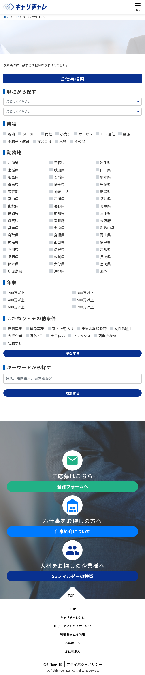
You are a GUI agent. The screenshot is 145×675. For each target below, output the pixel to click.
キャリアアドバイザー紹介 (72, 626)
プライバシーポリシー (84, 664)
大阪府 (103, 219)
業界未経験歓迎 (92, 327)
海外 (101, 270)
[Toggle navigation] (137, 7)
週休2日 (34, 334)
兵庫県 (11, 226)
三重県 (103, 212)
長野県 (57, 205)
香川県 (11, 248)
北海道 (11, 161)
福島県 (11, 176)
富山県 (11, 197)
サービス (83, 133)
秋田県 (57, 169)
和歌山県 (105, 226)
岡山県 (103, 233)
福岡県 (11, 255)
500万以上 (83, 298)
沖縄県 (57, 270)
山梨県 (11, 205)
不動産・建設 (16, 140)
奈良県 (57, 226)
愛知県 (57, 212)
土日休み (55, 334)
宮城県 (11, 169)
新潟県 (103, 190)
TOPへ (72, 595)
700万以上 (83, 306)
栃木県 (103, 176)
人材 (60, 140)
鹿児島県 (12, 270)
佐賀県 (57, 255)
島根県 (57, 233)
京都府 (57, 219)
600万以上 (14, 306)
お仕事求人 (72, 651)
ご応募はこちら (72, 643)
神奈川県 (58, 190)
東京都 (11, 190)
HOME (6, 17)
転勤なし (12, 342)
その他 (77, 140)
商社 (46, 133)
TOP (16, 17)
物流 (9, 133)
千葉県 (103, 183)
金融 (124, 133)
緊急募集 (35, 327)
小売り (63, 133)
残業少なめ (105, 334)
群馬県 (11, 183)
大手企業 (12, 334)
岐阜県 (103, 205)
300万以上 (83, 291)
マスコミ (42, 140)
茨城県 (57, 176)
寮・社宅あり (61, 327)
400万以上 (14, 298)
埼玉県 (57, 183)
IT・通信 (105, 133)
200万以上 (14, 291)
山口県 (57, 241)
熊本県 (11, 263)
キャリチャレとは (72, 617)
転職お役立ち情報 (72, 634)
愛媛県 (57, 248)
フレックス (79, 334)
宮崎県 (103, 263)
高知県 (103, 248)
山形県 (103, 169)
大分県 (57, 263)
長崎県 (103, 255)
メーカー (27, 133)
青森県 (57, 161)
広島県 (11, 241)
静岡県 (11, 212)
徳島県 (103, 241)
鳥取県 (11, 233)
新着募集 (12, 327)
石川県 (57, 197)
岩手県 (103, 161)
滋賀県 (11, 219)
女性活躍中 (121, 327)
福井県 (103, 197)
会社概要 (50, 664)
